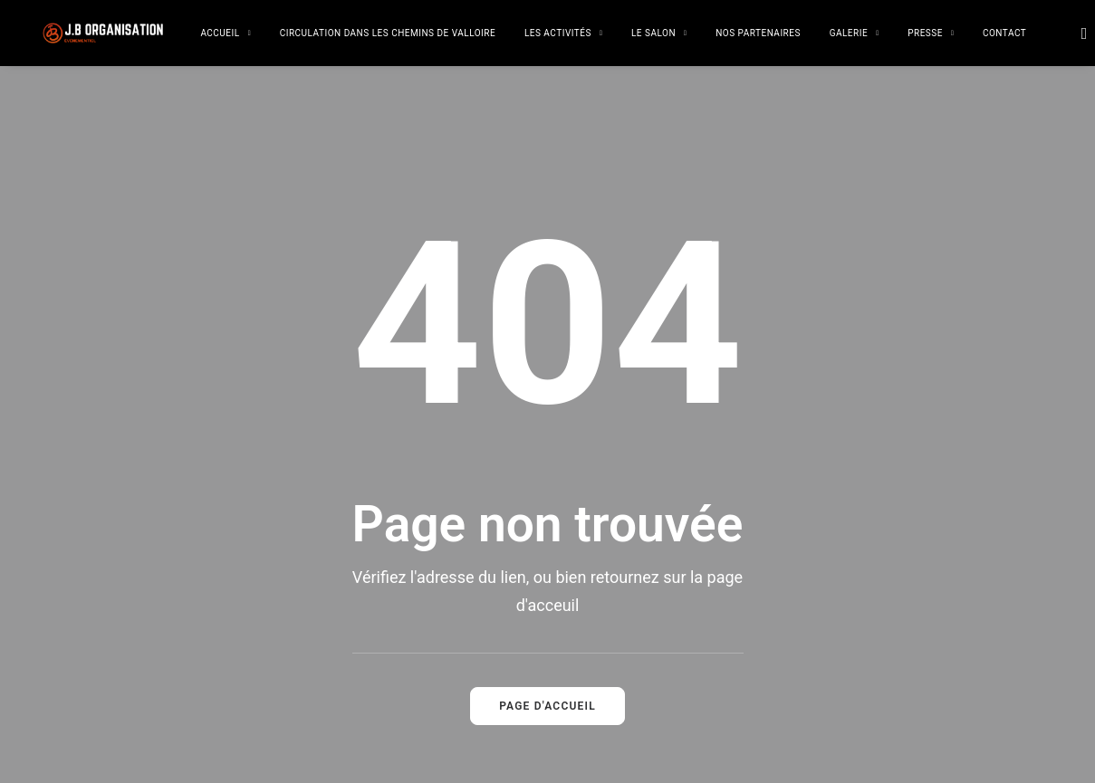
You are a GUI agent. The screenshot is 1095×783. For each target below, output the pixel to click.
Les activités (563, 33)
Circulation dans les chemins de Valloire (387, 33)
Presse (931, 33)
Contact (1004, 33)
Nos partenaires (758, 33)
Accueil (225, 33)
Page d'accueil (547, 640)
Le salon (659, 33)
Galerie (854, 33)
